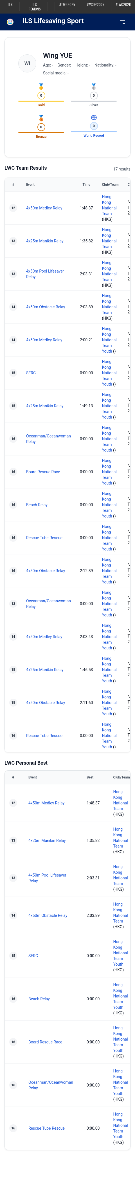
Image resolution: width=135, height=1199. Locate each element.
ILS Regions (35, 6)
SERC (31, 373)
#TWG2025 (67, 4)
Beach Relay (37, 505)
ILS (10, 4)
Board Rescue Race (43, 472)
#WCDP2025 (95, 4)
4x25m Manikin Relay (45, 241)
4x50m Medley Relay (44, 208)
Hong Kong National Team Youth (109, 339)
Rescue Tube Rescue (44, 538)
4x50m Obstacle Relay (45, 307)
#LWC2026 (123, 4)
